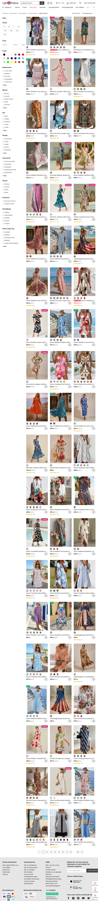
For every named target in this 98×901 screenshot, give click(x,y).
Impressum (6, 870)
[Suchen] (30, 3)
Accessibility (6, 867)
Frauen (25, 7)
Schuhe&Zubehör (54, 7)
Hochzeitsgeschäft (67, 7)
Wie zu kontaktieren (30, 865)
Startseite (5, 13)
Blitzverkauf (33, 7)
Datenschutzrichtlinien (53, 876)
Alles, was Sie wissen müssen (52, 866)
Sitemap (5, 874)
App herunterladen (95, 891)
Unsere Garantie (29, 881)
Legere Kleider (43, 13)
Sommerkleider (33, 13)
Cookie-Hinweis (51, 870)
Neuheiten (42, 7)
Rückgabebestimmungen (53, 879)
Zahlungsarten (28, 883)
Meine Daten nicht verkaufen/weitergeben (53, 885)
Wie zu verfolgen (29, 870)
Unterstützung (95, 897)
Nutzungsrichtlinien (52, 881)
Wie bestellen (28, 872)
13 (78, 852)
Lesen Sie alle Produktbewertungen (30, 875)
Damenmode (13, 13)
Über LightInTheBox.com (10, 865)
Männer (17, 7)
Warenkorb (95, 884)
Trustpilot (50, 890)
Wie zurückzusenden (30, 867)
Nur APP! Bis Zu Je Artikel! (52, 3)
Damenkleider (23, 13)
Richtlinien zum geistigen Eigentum (53, 873)
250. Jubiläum (80, 7)
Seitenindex (6, 872)
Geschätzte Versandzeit (31, 879)
